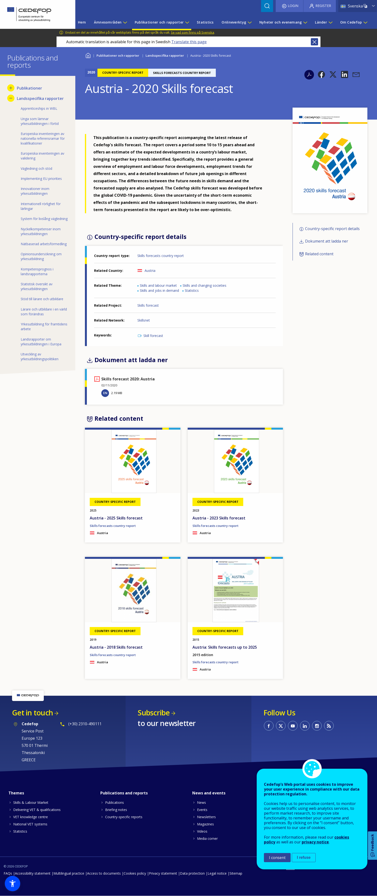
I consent (277, 857)
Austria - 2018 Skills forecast (116, 647)
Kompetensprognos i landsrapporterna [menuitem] (37, 271)
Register (323, 5)
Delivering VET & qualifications (37, 809)
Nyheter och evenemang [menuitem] (280, 22)
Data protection (192, 873)
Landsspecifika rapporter (165, 55)
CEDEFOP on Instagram (317, 726)
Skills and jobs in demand (159, 290)
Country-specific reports (123, 817)
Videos (202, 831)
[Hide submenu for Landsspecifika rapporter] (10, 98)
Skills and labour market (158, 285)
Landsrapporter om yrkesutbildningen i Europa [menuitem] (41, 341)
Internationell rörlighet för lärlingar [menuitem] (41, 206)
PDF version (309, 74)
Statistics (192, 290)
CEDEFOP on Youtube (293, 726)
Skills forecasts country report (160, 255)
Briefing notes (116, 809)
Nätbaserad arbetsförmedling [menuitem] (44, 244)
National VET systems (30, 824)
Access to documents (104, 873)
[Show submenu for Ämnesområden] (125, 22)
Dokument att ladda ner (326, 241)
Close (314, 41)
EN (105, 393)
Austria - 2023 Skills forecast (218, 518)
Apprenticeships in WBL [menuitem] (39, 108)
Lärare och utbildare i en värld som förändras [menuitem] (44, 311)
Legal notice (217, 873)
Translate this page (189, 41)
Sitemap (236, 873)
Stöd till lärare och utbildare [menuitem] (42, 299)
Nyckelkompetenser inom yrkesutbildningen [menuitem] (41, 231)
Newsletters (206, 817)
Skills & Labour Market (30, 802)
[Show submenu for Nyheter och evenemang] (305, 22)
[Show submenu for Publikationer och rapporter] (187, 22)
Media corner (207, 838)
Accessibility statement (33, 873)
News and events (208, 793)
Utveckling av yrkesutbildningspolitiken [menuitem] (39, 356)
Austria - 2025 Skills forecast (116, 518)
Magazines (205, 824)
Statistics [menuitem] (205, 22)
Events (202, 809)
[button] (321, 74)
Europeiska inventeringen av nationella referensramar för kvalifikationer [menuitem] (43, 138)
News (201, 802)
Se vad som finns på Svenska (192, 32)
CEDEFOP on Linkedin (305, 726)
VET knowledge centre (30, 817)
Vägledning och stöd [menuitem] (36, 168)
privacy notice (315, 842)
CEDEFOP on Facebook (269, 726)
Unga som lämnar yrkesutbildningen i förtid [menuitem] (40, 121)
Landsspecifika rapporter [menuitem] (40, 98)
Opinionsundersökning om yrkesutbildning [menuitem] (41, 256)
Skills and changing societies (204, 285)
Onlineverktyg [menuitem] (234, 22)
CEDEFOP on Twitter (281, 726)
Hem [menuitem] (82, 22)
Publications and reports (124, 793)
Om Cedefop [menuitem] (351, 22)
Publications (114, 802)
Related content (319, 253)
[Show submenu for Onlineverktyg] (249, 22)
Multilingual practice (68, 873)
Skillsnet (143, 320)
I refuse (304, 857)
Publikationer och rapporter (117, 55)
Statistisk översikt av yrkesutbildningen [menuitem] (36, 286)
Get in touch (32, 713)
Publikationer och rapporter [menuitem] (159, 22)
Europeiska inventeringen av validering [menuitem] (42, 155)
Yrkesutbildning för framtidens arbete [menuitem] (44, 326)
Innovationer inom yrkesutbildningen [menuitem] (35, 191)
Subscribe (154, 713)
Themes (16, 793)
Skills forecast (148, 305)
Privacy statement (163, 873)
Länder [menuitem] (321, 22)
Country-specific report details (332, 228)
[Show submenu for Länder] (330, 22)
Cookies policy (135, 873)
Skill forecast (153, 335)
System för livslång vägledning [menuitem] (44, 218)
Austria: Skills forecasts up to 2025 (224, 647)
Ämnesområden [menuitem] (107, 22)
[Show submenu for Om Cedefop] (365, 22)
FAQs (8, 873)
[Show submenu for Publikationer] (10, 87)
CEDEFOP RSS (329, 726)
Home (88, 55)
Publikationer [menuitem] (29, 88)
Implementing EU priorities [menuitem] (41, 178)
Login (293, 5)
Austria (150, 270)
